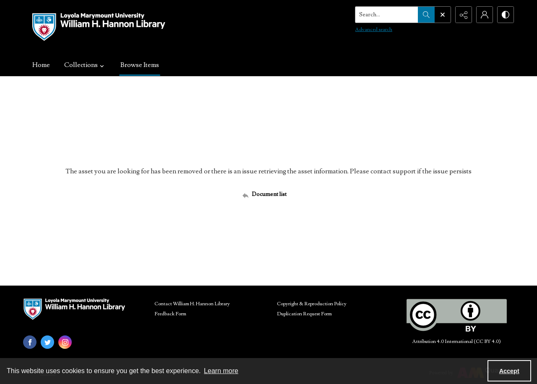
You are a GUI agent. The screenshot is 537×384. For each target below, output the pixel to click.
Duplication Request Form (304, 314)
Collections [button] (85, 64)
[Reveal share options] (464, 15)
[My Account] (485, 15)
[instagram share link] (65, 342)
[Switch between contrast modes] (506, 15)
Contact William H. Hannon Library (192, 304)
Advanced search (373, 29)
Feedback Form (170, 314)
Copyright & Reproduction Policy (312, 304)
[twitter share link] (47, 342)
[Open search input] (443, 15)
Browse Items (139, 65)
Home (41, 65)
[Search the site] (387, 15)
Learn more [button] (221, 370)
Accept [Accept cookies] (509, 371)
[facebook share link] (29, 342)
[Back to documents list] (268, 194)
